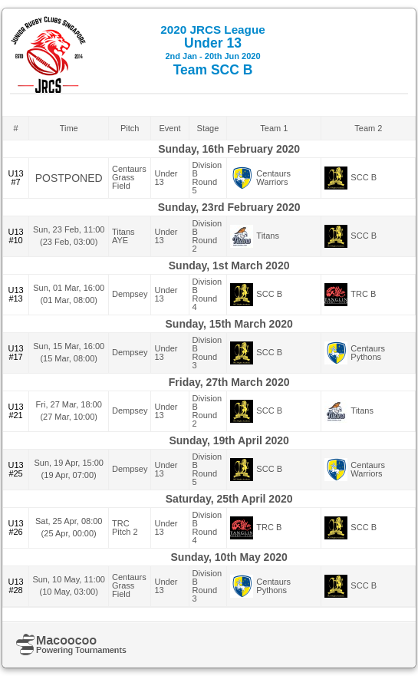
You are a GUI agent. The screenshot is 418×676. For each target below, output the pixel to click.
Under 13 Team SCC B (212, 50)
